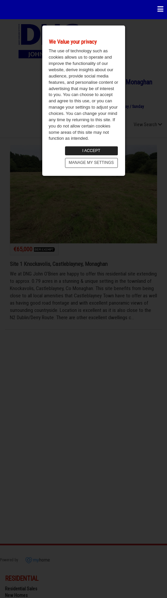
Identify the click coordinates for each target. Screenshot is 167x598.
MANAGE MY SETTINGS (91, 162)
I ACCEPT (91, 150)
